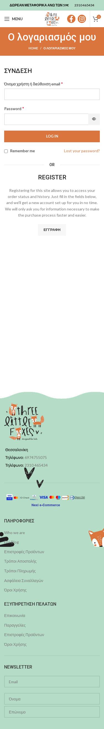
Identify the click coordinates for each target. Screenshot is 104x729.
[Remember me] (6, 151)
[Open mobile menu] (13, 18)
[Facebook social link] (71, 19)
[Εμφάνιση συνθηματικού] (94, 119)
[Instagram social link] (82, 19)
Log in (52, 136)
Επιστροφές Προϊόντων (24, 551)
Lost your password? (82, 150)
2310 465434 (36, 465)
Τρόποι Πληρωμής (20, 570)
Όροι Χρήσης (15, 590)
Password (14, 108)
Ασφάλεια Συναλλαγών (23, 580)
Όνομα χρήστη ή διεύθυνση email (33, 83)
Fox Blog (11, 542)
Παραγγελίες (15, 625)
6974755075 (36, 457)
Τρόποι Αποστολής (20, 561)
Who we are (14, 532)
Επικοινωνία (14, 615)
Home (33, 48)
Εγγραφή (52, 229)
